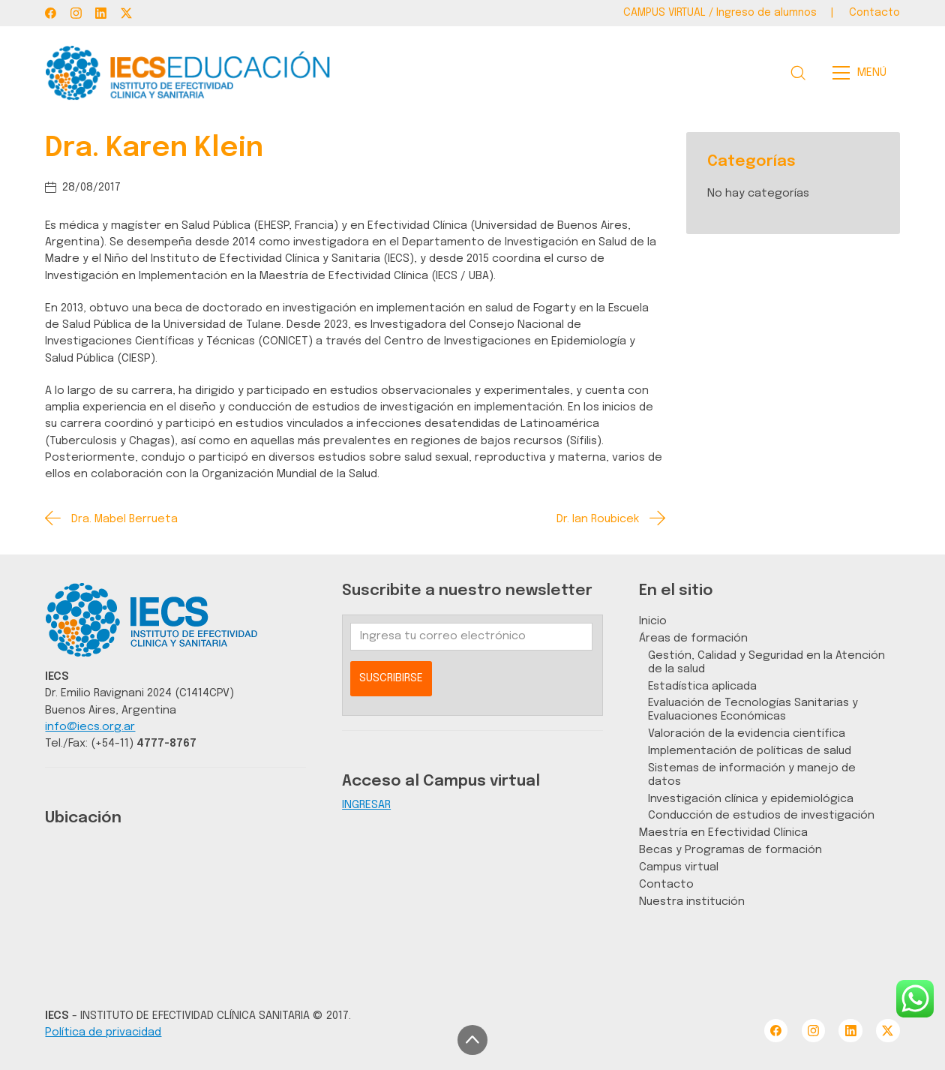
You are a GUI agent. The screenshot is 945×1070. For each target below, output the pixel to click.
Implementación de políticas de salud (749, 750)
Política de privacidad (103, 1032)
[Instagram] (76, 13)
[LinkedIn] (100, 13)
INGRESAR (366, 804)
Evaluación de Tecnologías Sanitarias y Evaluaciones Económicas (753, 709)
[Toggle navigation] (863, 73)
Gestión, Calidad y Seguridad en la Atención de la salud (766, 662)
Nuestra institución (692, 901)
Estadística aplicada (702, 686)
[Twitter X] (126, 13)
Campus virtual (678, 867)
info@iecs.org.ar (90, 726)
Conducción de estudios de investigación (761, 815)
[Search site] (798, 72)
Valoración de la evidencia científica (746, 733)
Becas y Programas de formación (730, 849)
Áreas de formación (693, 638)
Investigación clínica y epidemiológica (751, 798)
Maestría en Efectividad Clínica (723, 832)
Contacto (666, 884)
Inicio (653, 621)
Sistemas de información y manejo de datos (752, 774)
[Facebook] (50, 13)
